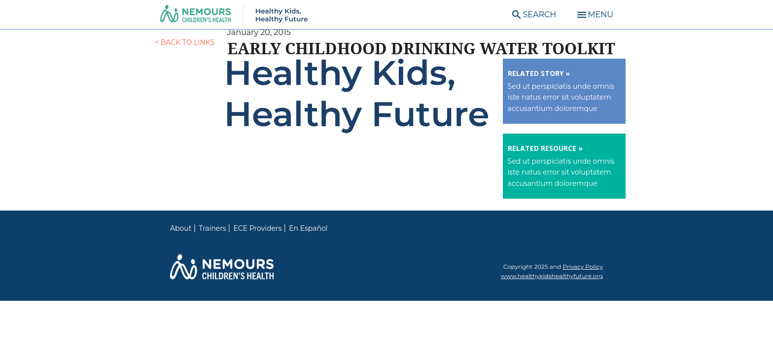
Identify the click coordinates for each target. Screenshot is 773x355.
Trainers (212, 228)
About (180, 228)
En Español (308, 228)
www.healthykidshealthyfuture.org (552, 276)
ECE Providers (258, 228)
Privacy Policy (582, 266)
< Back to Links (184, 42)
